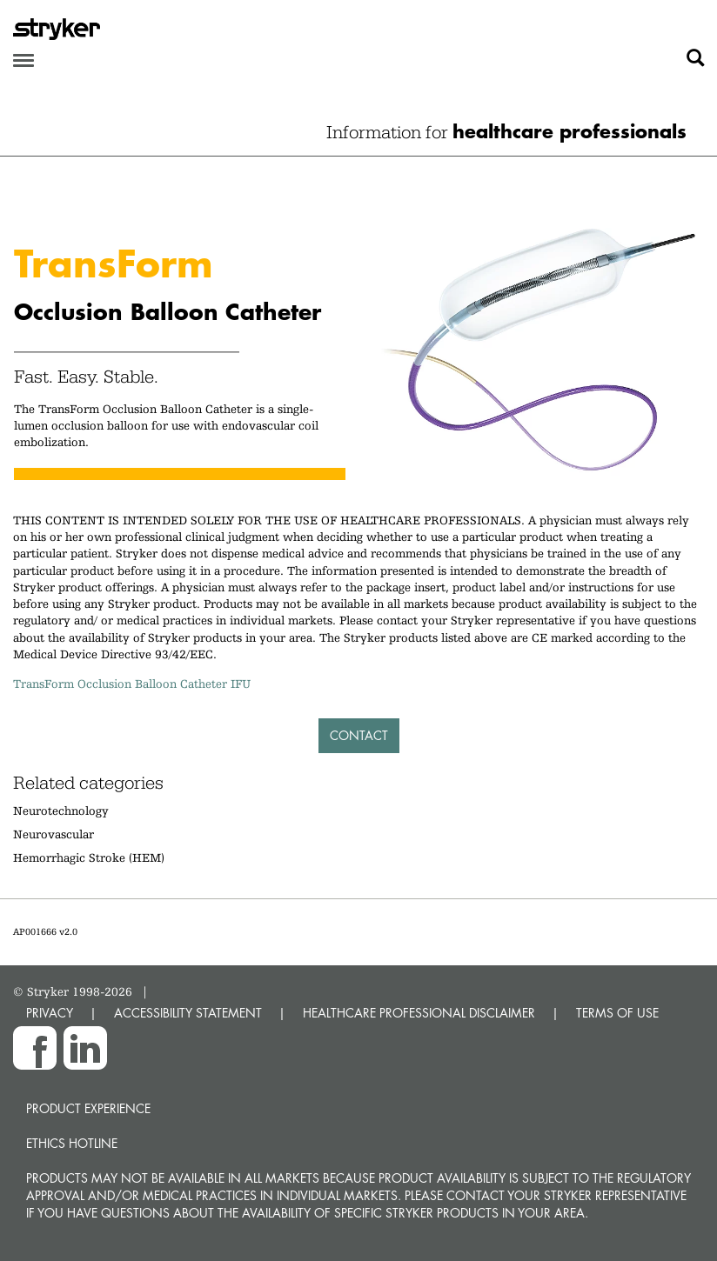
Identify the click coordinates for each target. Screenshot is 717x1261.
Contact (359, 735)
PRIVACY (49, 1012)
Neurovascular (53, 834)
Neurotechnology (61, 810)
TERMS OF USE (617, 1012)
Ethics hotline (71, 1143)
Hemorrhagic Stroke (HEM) (88, 857)
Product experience (88, 1108)
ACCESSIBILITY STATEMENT (188, 1012)
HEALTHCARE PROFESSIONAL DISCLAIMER (419, 1012)
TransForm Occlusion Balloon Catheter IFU (132, 684)
